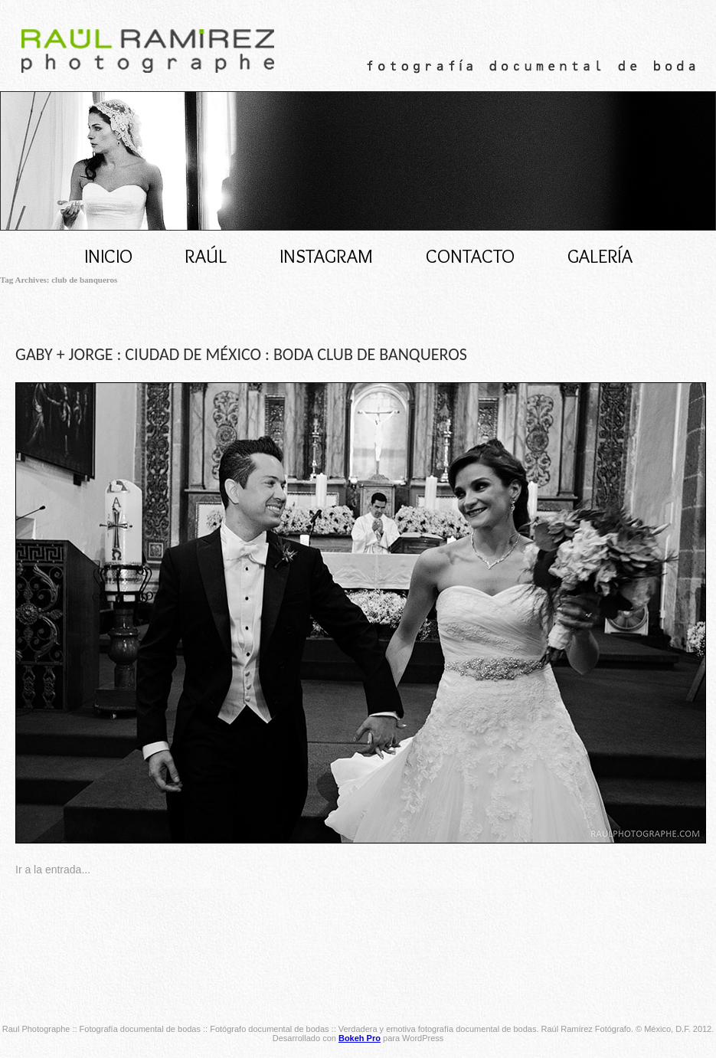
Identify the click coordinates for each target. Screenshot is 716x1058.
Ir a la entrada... (52, 869)
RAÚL (206, 255)
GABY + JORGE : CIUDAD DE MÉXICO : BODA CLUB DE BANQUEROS (241, 354)
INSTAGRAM (326, 255)
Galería (600, 255)
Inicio (108, 255)
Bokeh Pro (359, 1038)
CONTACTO (470, 255)
